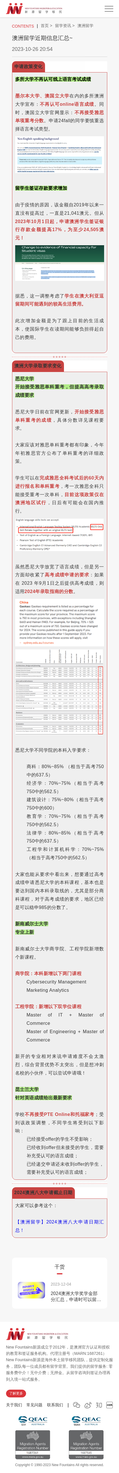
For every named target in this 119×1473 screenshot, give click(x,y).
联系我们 (55, 1405)
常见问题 (34, 1405)
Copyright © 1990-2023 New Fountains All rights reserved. (59, 1465)
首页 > (46, 25)
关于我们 (14, 1405)
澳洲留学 (85, 25)
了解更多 (16, 1393)
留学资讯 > (65, 25)
